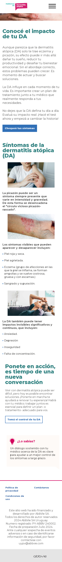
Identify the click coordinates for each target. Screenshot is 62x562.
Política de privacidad (11, 489)
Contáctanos (41, 487)
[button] (19, 128)
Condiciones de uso (14, 497)
